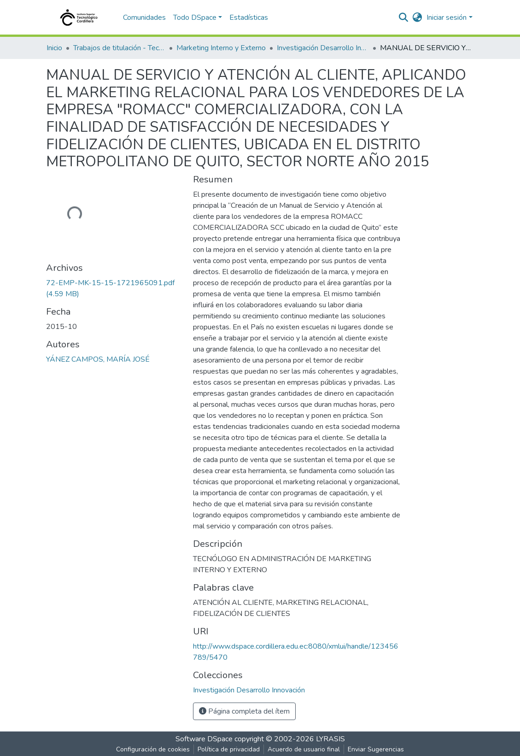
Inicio (54, 48)
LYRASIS (330, 739)
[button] (417, 17)
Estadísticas (248, 17)
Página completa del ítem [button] (244, 711)
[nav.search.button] (403, 17)
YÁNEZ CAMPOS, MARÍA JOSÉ (98, 359)
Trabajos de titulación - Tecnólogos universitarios (119, 48)
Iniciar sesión (447, 17)
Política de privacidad (229, 749)
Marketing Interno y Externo (221, 48)
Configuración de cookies (153, 749)
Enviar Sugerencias (376, 749)
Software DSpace (204, 739)
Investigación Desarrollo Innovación (323, 48)
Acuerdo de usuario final (304, 749)
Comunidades (144, 17)
